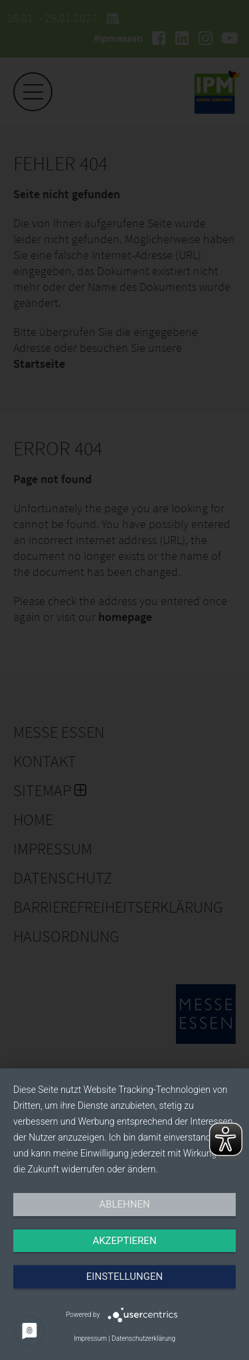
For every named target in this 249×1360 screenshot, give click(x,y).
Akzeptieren (124, 1241)
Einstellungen (124, 1276)
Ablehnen (124, 1204)
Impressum (90, 1338)
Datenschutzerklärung (143, 1338)
